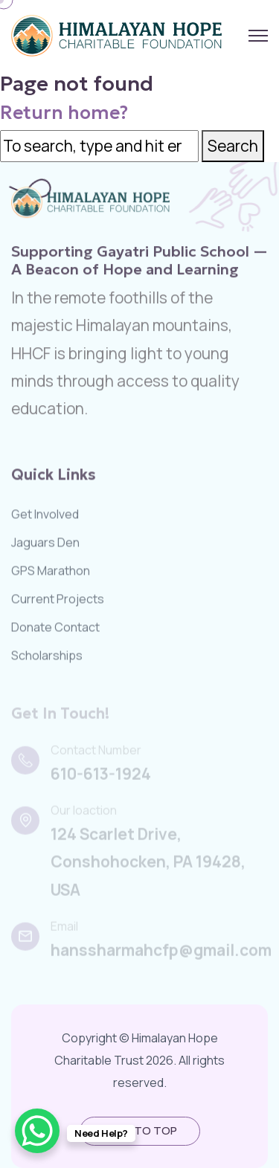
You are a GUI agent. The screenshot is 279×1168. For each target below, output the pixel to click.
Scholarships (47, 657)
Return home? (64, 112)
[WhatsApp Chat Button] (37, 1131)
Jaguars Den (45, 544)
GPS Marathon (50, 572)
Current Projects (57, 601)
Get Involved (45, 516)
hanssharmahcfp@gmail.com (161, 952)
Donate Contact (55, 629)
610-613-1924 (101, 776)
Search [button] (233, 145)
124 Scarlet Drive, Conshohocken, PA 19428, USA (148, 864)
